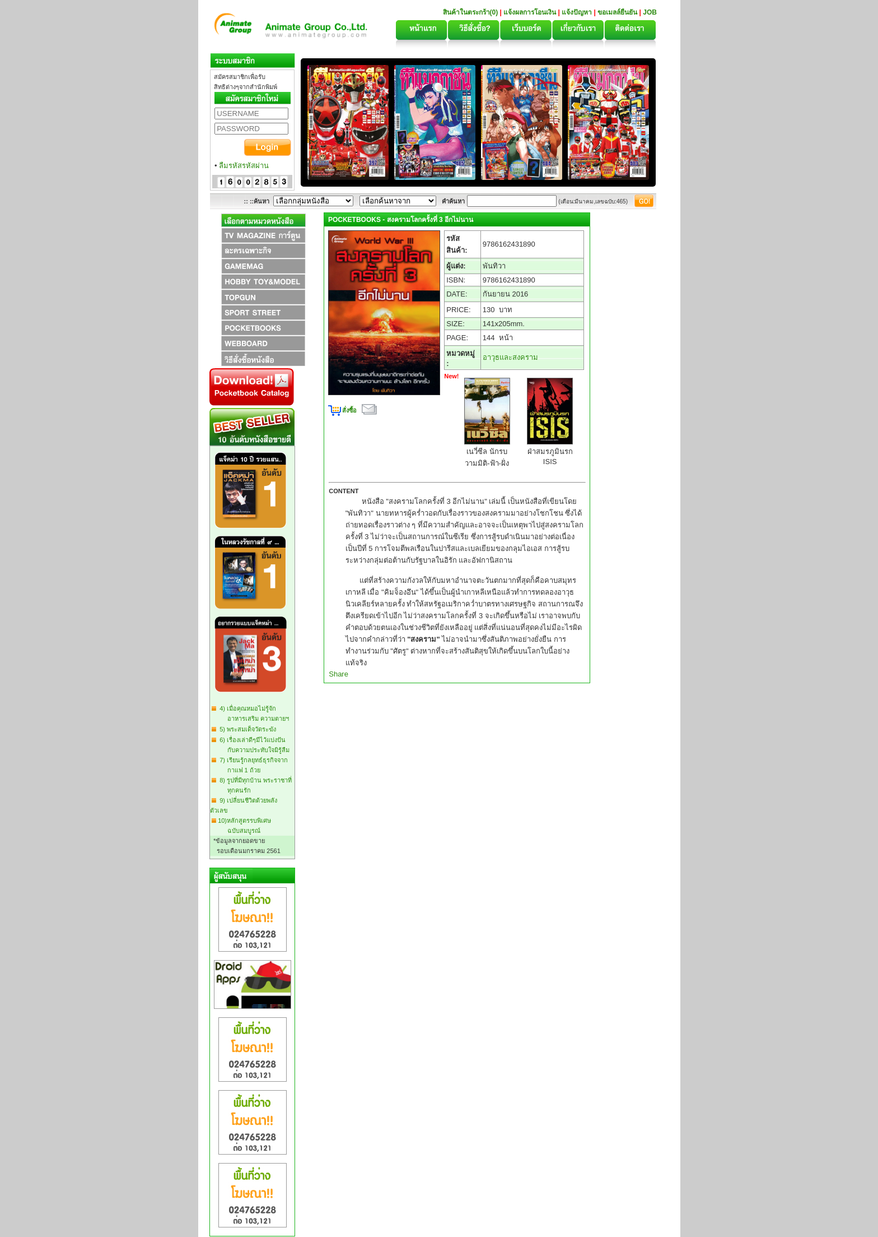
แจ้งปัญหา (577, 12)
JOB (650, 12)
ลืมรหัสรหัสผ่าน (244, 165)
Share (338, 674)
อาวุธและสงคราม (510, 357)
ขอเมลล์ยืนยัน (617, 12)
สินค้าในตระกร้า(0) (471, 12)
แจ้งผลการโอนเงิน (529, 12)
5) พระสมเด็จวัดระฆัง (246, 729)
